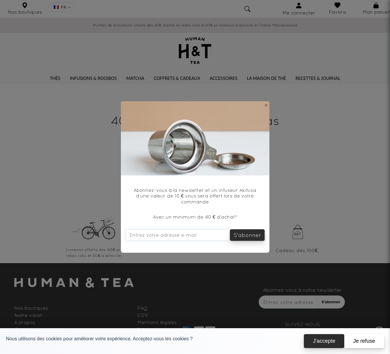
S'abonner (247, 235)
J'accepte (324, 341)
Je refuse (364, 341)
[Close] (266, 105)
